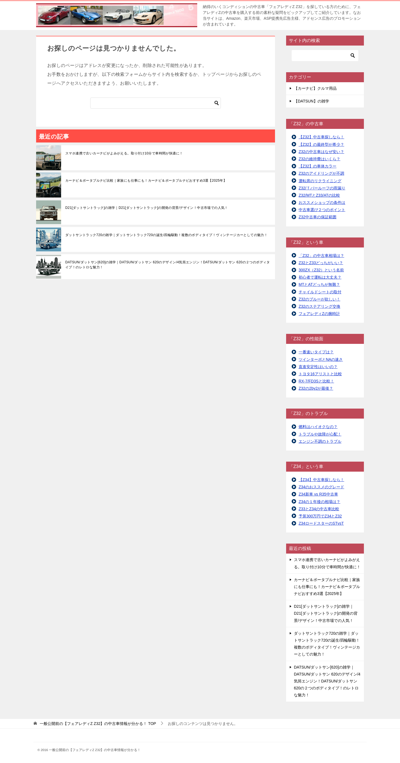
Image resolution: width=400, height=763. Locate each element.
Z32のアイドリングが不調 (321, 173)
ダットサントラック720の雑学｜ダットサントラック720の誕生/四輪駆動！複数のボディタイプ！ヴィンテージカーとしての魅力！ (166, 235)
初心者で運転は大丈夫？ (320, 277)
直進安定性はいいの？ (318, 366)
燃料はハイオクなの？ (318, 426)
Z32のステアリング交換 (319, 306)
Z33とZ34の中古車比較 (319, 509)
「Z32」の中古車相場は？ (321, 255)
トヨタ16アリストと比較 (320, 374)
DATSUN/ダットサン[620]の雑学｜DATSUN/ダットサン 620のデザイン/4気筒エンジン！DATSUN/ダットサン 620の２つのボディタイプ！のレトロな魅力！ (167, 264)
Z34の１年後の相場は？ (319, 501)
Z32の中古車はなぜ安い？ (321, 151)
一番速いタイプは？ (316, 352)
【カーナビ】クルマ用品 (315, 88)
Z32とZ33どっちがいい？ (321, 263)
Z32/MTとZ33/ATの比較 (319, 195)
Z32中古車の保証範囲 (317, 217)
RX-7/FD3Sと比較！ (316, 381)
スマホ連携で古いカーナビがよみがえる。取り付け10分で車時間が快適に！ (124, 153)
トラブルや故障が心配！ (320, 434)
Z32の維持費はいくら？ (319, 159)
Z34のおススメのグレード (321, 487)
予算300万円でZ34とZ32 (320, 516)
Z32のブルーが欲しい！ (319, 299)
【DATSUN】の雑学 (311, 101)
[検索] (155, 103)
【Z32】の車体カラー (317, 166)
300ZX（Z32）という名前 (321, 270)
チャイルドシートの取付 (320, 292)
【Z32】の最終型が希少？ (321, 144)
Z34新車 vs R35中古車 (318, 494)
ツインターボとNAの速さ (321, 359)
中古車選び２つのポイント (322, 209)
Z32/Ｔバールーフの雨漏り (322, 188)
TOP (98, 723)
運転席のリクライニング (320, 181)
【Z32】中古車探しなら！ (321, 137)
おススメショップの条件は (322, 202)
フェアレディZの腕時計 (319, 313)
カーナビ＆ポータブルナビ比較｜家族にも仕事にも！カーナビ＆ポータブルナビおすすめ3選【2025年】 (146, 180)
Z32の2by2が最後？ (316, 388)
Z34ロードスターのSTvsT (321, 523)
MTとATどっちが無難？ (319, 284)
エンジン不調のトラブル (320, 441)
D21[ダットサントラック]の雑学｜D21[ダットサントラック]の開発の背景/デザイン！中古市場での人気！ (146, 208)
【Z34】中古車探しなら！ (321, 479)
